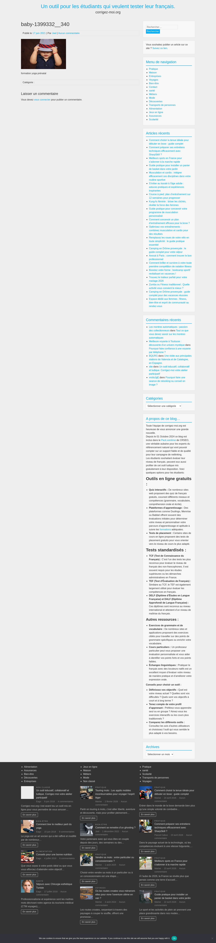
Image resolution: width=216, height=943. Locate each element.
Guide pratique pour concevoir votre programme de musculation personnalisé (168, 212)
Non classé (43, 787)
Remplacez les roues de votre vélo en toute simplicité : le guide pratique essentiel (169, 241)
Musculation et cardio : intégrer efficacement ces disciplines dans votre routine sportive (169, 176)
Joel (54, 33)
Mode (152, 98)
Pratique (153, 69)
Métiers (153, 94)
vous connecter (42, 99)
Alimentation (155, 108)
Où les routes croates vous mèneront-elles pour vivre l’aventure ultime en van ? (115, 894)
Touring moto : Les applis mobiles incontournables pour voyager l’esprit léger (114, 794)
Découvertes (155, 101)
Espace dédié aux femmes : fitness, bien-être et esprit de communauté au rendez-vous (169, 302)
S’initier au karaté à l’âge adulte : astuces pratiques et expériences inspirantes (166, 187)
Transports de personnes (162, 105)
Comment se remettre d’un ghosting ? (115, 827)
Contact (153, 87)
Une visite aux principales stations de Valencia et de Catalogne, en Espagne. (170, 359)
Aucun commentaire (69, 33)
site (151, 366)
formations (165, 529)
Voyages (153, 80)
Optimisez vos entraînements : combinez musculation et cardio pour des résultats (168, 230)
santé (152, 90)
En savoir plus (29, 815)
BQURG (153, 355)
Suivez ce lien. (160, 48)
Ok (174, 938)
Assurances (155, 116)
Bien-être (154, 83)
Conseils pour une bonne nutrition (54, 854)
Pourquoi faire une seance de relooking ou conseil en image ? (167, 381)
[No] (212, 938)
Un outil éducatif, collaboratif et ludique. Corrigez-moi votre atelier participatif (169, 370)
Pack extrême (168, 440)
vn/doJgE (154, 377)
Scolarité (153, 119)
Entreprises (155, 76)
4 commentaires (65, 801)
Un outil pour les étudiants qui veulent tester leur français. (108, 6)
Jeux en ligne (156, 112)
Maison (153, 72)
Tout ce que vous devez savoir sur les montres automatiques (168, 334)
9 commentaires (66, 832)
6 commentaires (67, 858)
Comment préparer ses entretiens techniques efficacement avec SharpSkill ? (167, 151)
